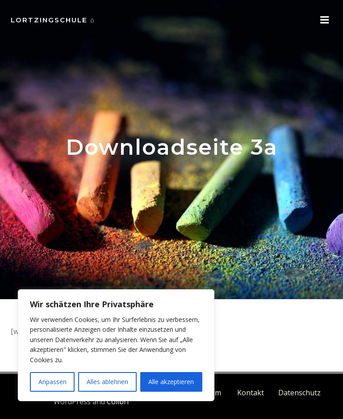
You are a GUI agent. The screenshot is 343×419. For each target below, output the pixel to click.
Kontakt (250, 393)
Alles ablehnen (107, 381)
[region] (116, 345)
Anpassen (52, 381)
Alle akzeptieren (171, 381)
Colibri (118, 401)
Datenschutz (299, 393)
